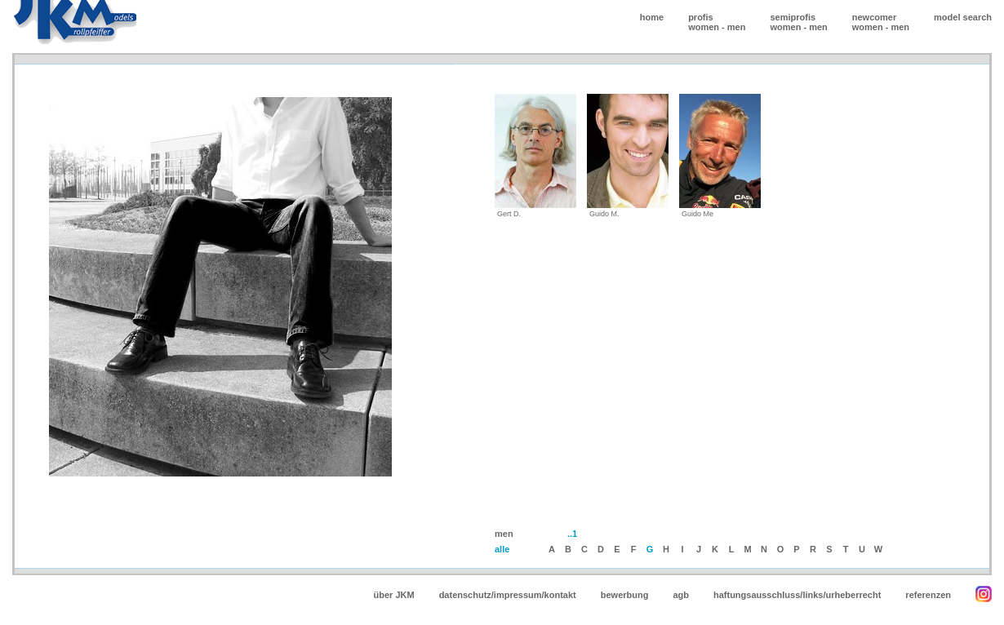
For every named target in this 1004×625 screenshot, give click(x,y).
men (736, 27)
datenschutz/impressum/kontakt (507, 595)
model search (963, 17)
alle (502, 549)
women (703, 27)
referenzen (928, 595)
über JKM (394, 595)
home (652, 17)
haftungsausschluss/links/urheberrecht (797, 595)
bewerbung (625, 595)
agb (681, 595)
